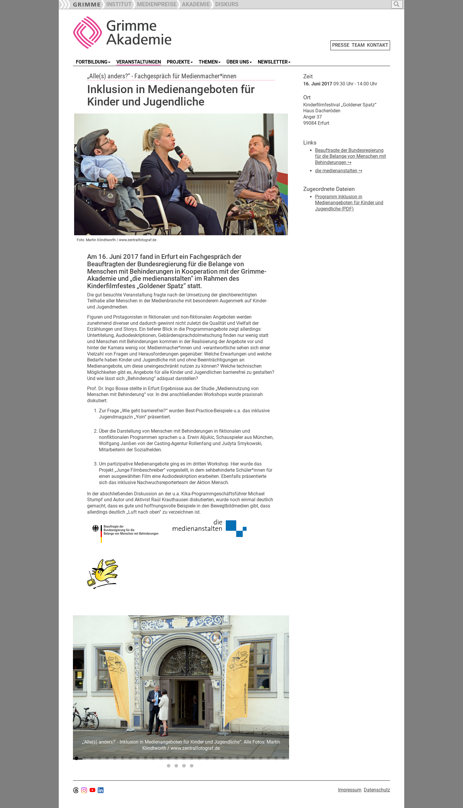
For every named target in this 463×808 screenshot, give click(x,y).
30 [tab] (177, 767)
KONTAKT (377, 45)
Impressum (349, 790)
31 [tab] (185, 767)
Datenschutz (377, 790)
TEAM (358, 45)
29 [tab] (169, 767)
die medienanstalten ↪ (338, 170)
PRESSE (340, 45)
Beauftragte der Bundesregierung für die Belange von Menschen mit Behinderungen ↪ (350, 156)
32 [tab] (192, 767)
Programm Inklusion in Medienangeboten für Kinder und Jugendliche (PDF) (349, 203)
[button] (154, 3)
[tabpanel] (181, 687)
